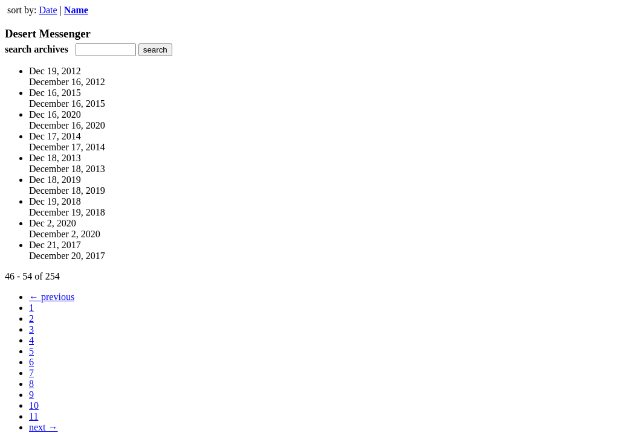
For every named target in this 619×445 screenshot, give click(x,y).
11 (33, 416)
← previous (51, 297)
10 (34, 405)
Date (48, 10)
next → (43, 427)
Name (76, 10)
